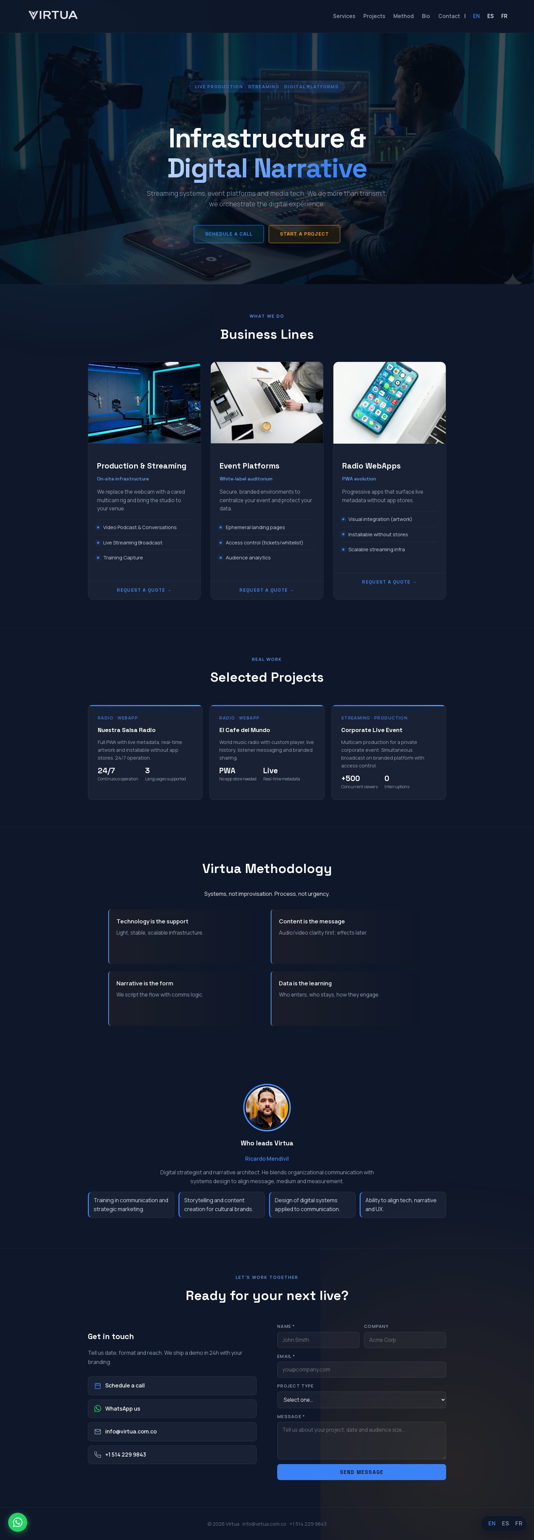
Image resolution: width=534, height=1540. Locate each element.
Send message (362, 1472)
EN (476, 16)
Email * (286, 1356)
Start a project (304, 234)
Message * (291, 1416)
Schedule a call (229, 234)
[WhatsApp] (17, 1522)
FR (504, 16)
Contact (449, 16)
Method (403, 16)
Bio (426, 16)
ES (490, 16)
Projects (374, 16)
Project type (295, 1386)
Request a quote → (144, 590)
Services (344, 16)
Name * (286, 1326)
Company (376, 1326)
